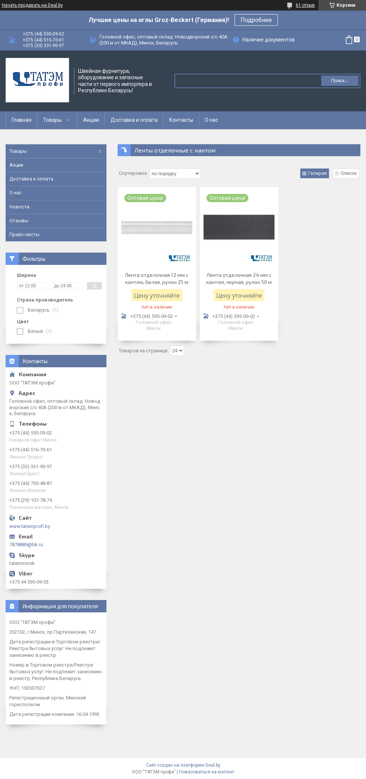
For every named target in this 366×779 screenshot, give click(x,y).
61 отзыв (305, 5)
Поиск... (340, 80)
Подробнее (256, 20)
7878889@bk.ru (26, 544)
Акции (91, 120)
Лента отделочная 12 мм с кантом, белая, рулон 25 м (157, 278)
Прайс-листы (24, 234)
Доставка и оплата (134, 120)
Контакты (181, 120)
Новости (19, 207)
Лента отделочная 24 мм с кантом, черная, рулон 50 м (239, 278)
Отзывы (18, 220)
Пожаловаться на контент (206, 772)
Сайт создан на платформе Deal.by (183, 765)
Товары (52, 120)
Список (349, 173)
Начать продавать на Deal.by (32, 5)
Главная (21, 120)
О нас (211, 120)
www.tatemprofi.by (29, 526)
